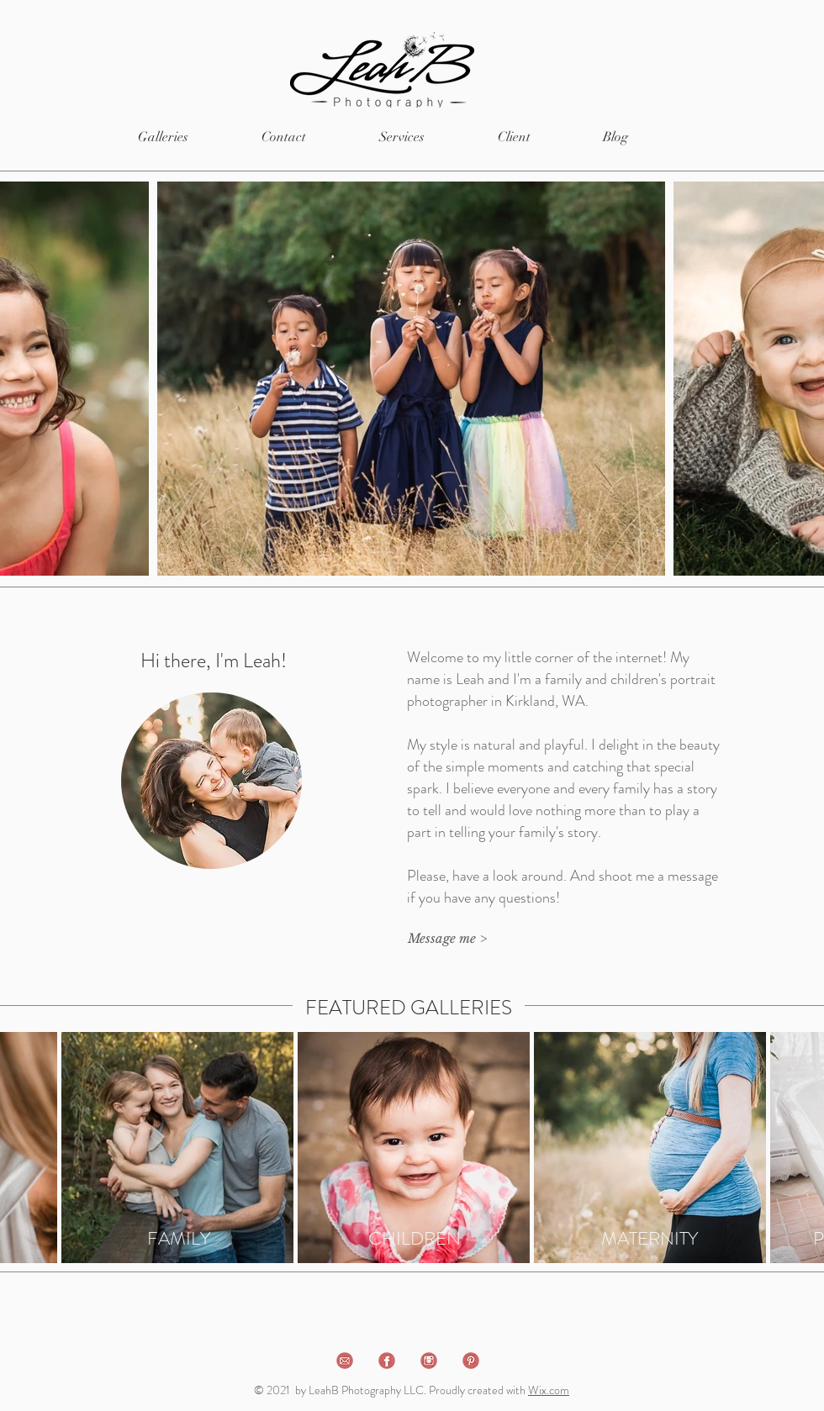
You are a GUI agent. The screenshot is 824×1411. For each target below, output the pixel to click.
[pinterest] (470, 1360)
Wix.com (548, 1390)
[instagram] (428, 1360)
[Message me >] (447, 938)
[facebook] (386, 1360)
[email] (344, 1360)
